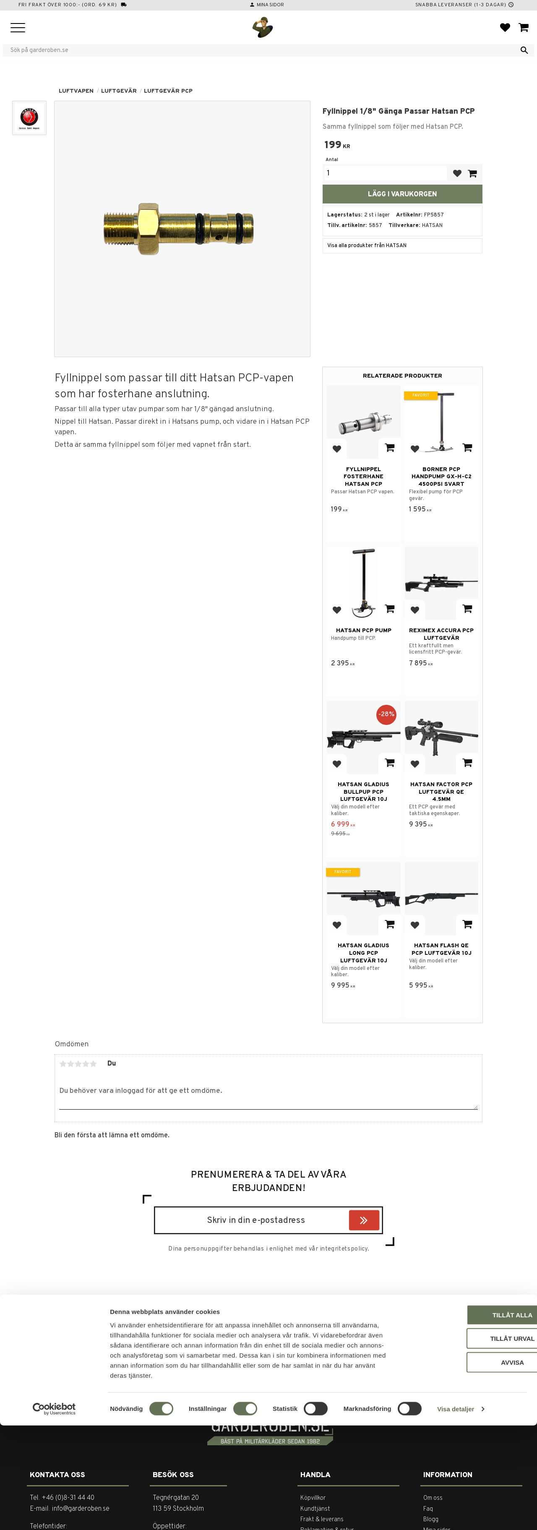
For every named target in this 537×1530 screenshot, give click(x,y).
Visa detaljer (455, 1513)
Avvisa (467, 1466)
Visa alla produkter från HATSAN (367, 245)
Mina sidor (270, 5)
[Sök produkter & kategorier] (263, 50)
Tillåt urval (467, 1443)
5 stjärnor (93, 1064)
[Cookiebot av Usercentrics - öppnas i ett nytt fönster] (54, 1513)
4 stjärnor (85, 1064)
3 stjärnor (78, 1064)
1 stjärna (63, 1064)
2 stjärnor (70, 1064)
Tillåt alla (467, 1419)
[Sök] (524, 50)
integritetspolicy (344, 1249)
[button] (17, 28)
